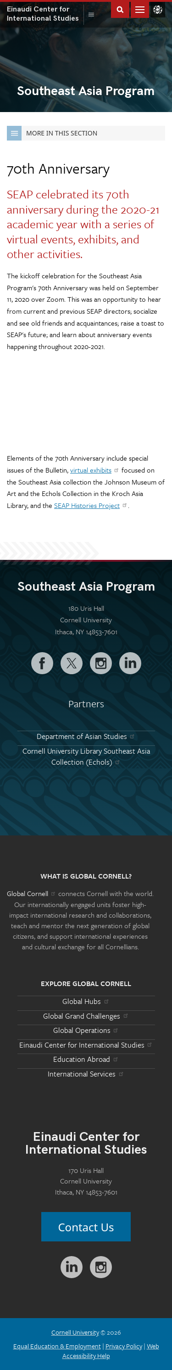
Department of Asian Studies (86, 736)
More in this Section (52, 133)
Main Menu (140, 9)
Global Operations (86, 1030)
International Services (86, 1073)
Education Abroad (86, 1059)
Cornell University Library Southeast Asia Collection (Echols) (86, 756)
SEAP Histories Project (91, 505)
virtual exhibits (95, 470)
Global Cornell (157, 9)
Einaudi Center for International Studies (86, 1044)
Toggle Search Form (120, 9)
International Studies (45, 14)
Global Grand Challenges (86, 1015)
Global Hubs (86, 1001)
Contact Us (86, 1227)
